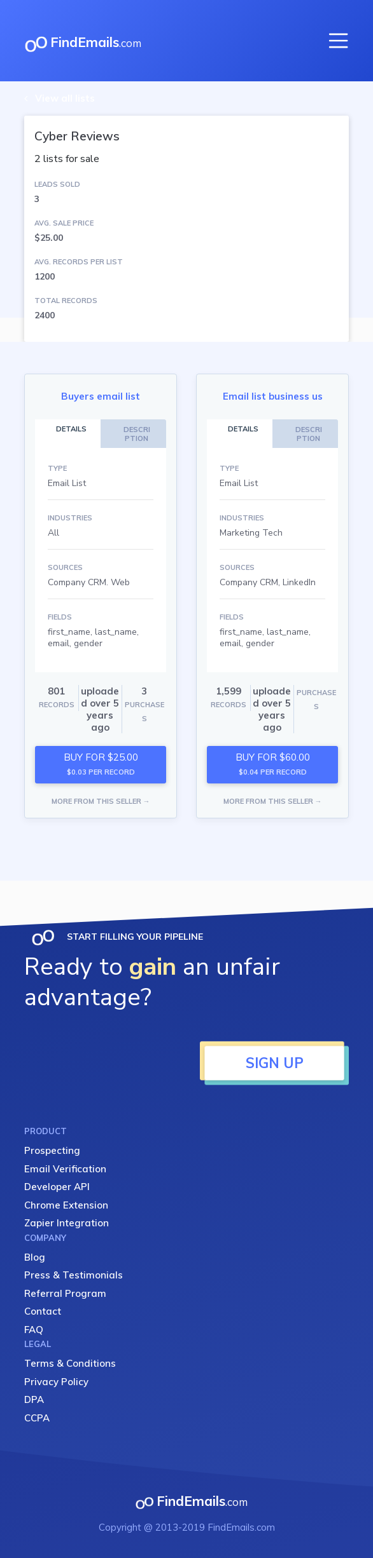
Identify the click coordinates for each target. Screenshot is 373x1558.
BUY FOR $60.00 (273, 764)
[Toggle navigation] (338, 40)
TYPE (57, 468)
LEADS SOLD (57, 184)
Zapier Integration (66, 1223)
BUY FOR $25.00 (101, 764)
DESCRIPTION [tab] (136, 434)
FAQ (33, 1330)
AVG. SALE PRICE (64, 223)
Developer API (57, 1187)
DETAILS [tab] (71, 428)
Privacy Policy (56, 1382)
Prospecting (52, 1150)
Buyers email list (100, 396)
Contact (42, 1311)
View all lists (65, 98)
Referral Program (65, 1293)
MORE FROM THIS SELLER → (101, 801)
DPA (34, 1399)
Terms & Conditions (70, 1363)
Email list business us (273, 396)
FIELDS (60, 617)
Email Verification (65, 1169)
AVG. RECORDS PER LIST (78, 261)
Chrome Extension (66, 1205)
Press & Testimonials (73, 1275)
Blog (34, 1257)
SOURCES (65, 567)
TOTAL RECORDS (65, 300)
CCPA (37, 1418)
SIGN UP (275, 1063)
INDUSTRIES (70, 517)
